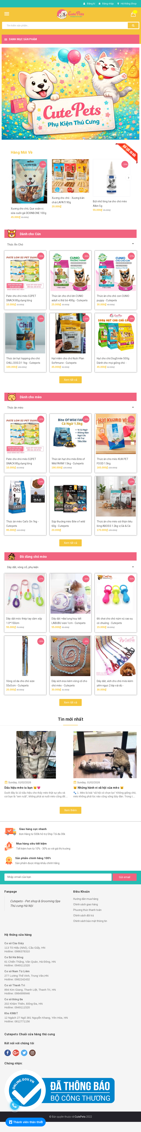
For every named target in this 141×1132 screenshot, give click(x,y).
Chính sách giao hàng (85, 904)
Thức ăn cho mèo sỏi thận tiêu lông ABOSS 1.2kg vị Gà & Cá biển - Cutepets (114, 526)
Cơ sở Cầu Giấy (14, 943)
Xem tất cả (70, 379)
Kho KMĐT (11, 1013)
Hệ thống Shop (129, 3)
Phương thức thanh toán (87, 909)
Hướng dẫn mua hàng (85, 898)
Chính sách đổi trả (83, 915)
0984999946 (22, 993)
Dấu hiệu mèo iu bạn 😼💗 (22, 787)
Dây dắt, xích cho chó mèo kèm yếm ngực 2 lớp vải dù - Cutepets (115, 685)
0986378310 (22, 951)
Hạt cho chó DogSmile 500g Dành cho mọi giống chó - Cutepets (113, 363)
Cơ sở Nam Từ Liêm (17, 971)
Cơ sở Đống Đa (13, 999)
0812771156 (22, 1021)
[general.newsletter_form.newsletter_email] (58, 877)
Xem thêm (70, 810)
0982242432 (22, 979)
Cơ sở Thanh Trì (14, 985)
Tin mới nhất (70, 719)
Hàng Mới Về (21, 152)
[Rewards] (26, 1122)
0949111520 (22, 965)
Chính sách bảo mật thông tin (90, 921)
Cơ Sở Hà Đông (14, 957)
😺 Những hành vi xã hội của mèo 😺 (98, 787)
